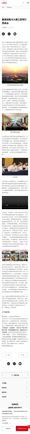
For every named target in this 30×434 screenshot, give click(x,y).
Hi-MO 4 (23, 53)
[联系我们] (28, 427)
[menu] (28, 2)
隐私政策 (4, 420)
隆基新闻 (9, 7)
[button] (23, 3)
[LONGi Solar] (4, 3)
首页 (3, 7)
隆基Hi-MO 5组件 (11, 60)
